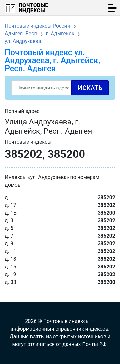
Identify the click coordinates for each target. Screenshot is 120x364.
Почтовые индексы (33, 8)
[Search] (60, 87)
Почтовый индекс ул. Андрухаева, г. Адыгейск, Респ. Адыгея (52, 60)
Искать (90, 88)
